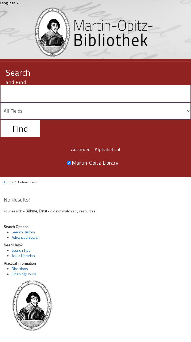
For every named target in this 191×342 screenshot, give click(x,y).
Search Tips (21, 250)
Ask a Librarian (23, 255)
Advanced (80, 149)
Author (8, 182)
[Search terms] (95, 93)
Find (20, 128)
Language (9, 3)
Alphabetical (107, 149)
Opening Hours (24, 274)
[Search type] (95, 110)
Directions (20, 268)
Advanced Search (26, 237)
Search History (23, 232)
